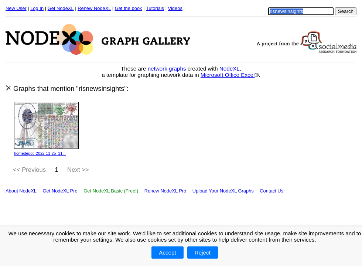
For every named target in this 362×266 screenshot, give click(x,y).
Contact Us (271, 191)
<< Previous (29, 169)
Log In (37, 8)
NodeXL (229, 68)
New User (16, 8)
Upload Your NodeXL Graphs (223, 191)
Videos (175, 8)
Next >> (78, 169)
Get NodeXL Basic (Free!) (110, 191)
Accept (167, 252)
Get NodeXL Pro (59, 191)
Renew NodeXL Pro (165, 191)
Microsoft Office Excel (228, 75)
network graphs (167, 68)
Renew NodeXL (94, 8)
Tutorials (155, 8)
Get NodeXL (61, 8)
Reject (203, 252)
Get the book (128, 8)
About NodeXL (21, 191)
